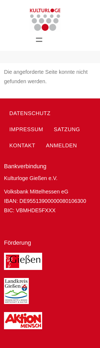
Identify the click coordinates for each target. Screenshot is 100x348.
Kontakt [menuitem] (22, 145)
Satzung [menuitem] (67, 129)
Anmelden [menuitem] (61, 145)
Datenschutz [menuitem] (29, 113)
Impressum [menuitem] (26, 129)
